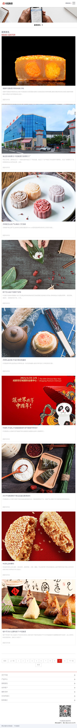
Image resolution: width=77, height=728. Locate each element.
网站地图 (4, 726)
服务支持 (5, 692)
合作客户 (5, 687)
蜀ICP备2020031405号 (69, 723)
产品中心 (5, 679)
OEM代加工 (6, 696)
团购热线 (68, 3)
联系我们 (5, 700)
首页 (4, 661)
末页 (38, 665)
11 (64, 661)
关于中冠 (5, 675)
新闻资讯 (5, 683)
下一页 (71, 661)
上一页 (12, 661)
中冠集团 (16, 726)
